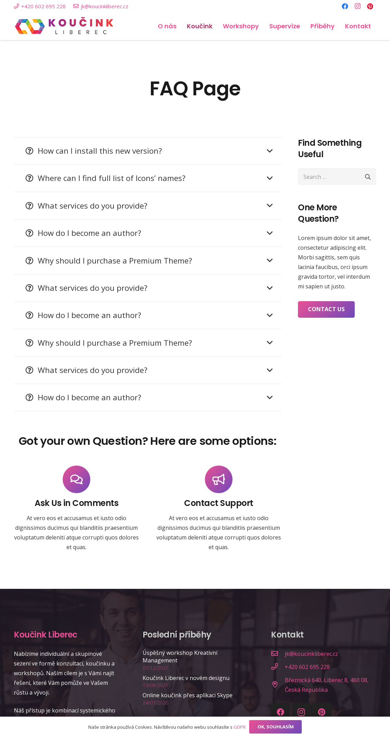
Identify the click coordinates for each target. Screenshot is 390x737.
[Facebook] (345, 6)
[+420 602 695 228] (278, 667)
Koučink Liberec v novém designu (186, 678)
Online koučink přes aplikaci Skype (188, 695)
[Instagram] (357, 6)
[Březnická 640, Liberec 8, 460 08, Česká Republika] (278, 685)
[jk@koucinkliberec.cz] (278, 654)
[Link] (64, 26)
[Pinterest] (370, 6)
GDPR (240, 727)
